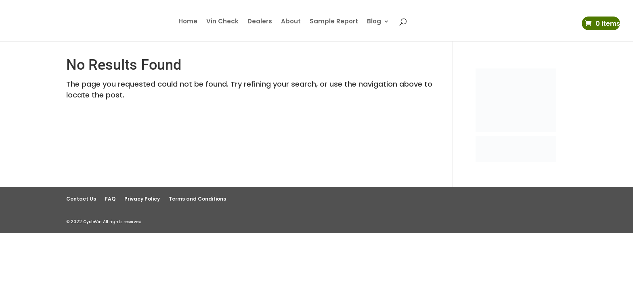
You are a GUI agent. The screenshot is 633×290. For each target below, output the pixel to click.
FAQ (110, 198)
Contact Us (81, 198)
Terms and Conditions (197, 198)
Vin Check (222, 22)
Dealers (259, 22)
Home (187, 22)
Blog (374, 22)
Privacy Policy (142, 198)
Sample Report (334, 22)
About (291, 22)
